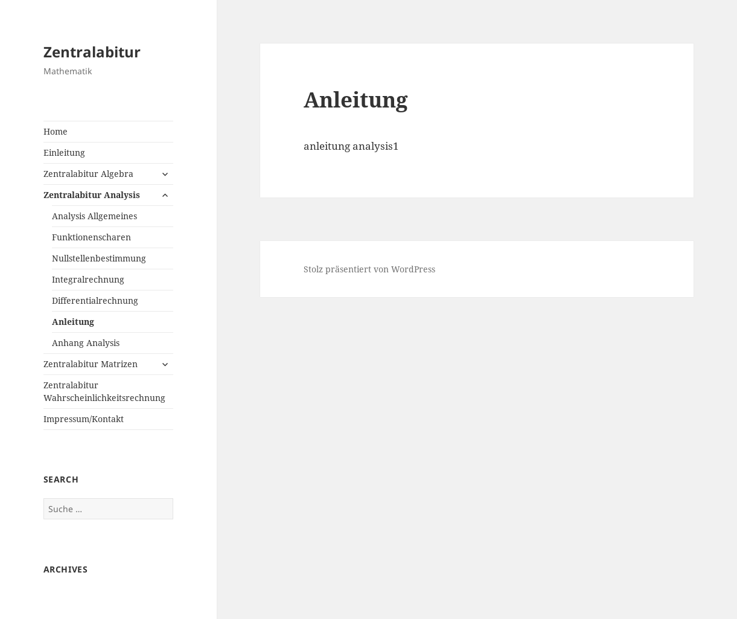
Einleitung (64, 152)
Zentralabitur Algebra (88, 173)
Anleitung (73, 321)
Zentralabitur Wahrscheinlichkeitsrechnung (104, 391)
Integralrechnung (88, 279)
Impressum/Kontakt (83, 419)
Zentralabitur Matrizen (90, 364)
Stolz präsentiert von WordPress (369, 269)
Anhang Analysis (86, 342)
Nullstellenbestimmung (99, 258)
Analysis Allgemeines (94, 216)
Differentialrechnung (95, 300)
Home (55, 131)
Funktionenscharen (91, 237)
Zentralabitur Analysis (91, 194)
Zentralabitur (92, 52)
